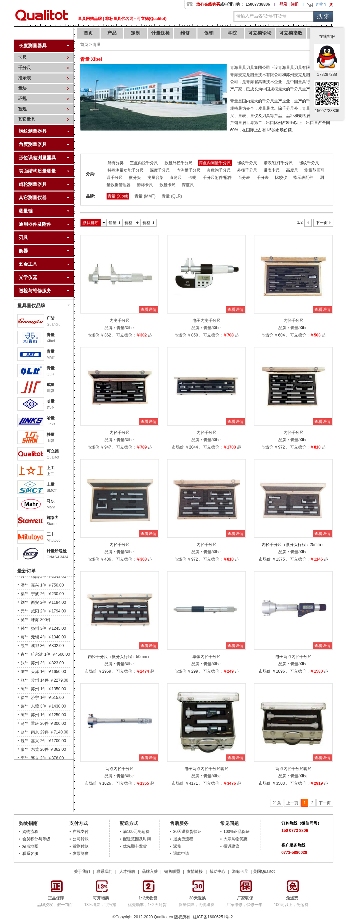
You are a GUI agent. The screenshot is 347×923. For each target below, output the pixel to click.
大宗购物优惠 (235, 839)
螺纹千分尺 (247, 163)
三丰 (51, 534)
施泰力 (53, 517)
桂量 (51, 434)
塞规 (22, 108)
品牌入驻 (150, 871)
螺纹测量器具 (33, 131)
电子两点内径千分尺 (293, 656)
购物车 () (324, 4)
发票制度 (81, 853)
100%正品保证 (236, 831)
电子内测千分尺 (206, 320)
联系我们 (105, 871)
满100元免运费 (136, 831)
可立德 (53, 451)
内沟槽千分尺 (188, 170)
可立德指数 (290, 33)
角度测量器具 (33, 144)
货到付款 (81, 846)
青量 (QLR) (172, 196)
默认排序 (91, 222)
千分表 (263, 177)
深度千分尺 (160, 170)
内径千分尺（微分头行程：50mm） (119, 656)
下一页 (322, 222)
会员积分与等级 (36, 839)
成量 (51, 384)
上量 (51, 484)
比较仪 (281, 177)
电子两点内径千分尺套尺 (206, 768)
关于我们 (82, 871)
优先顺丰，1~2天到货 (147, 899)
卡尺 (22, 57)
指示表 (24, 77)
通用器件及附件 (35, 224)
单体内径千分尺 (206, 656)
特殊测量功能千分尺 (126, 170)
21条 (276, 803)
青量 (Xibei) (118, 196)
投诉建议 (231, 846)
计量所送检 (57, 551)
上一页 (292, 803)
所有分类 (116, 163)
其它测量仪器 (33, 197)
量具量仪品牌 (43, 305)
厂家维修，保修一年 (244, 899)
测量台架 (156, 177)
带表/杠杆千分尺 (278, 163)
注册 (295, 4)
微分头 (135, 177)
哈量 (51, 401)
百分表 (244, 177)
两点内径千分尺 (120, 768)
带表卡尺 (272, 170)
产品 (112, 33)
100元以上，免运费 (291, 899)
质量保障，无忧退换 (196, 899)
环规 (22, 98)
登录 (283, 4)
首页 (88, 33)
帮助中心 (217, 871)
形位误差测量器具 (37, 157)
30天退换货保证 (187, 831)
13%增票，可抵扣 (100, 899)
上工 (51, 467)
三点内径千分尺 (144, 163)
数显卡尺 (167, 185)
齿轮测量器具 (33, 184)
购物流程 (30, 831)
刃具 (23, 237)
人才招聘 (127, 871)
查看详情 (149, 309)
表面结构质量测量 (37, 171)
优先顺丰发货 (135, 846)
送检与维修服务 (35, 290)
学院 (232, 33)
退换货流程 (183, 839)
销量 (113, 222)
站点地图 (30, 846)
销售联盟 (172, 871)
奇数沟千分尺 (219, 170)
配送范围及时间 (137, 839)
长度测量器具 (33, 45)
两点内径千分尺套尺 (293, 768)
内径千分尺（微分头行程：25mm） (293, 544)
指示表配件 (303, 177)
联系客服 (30, 853)
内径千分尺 (293, 320)
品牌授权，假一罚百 (55, 899)
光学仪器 (28, 277)
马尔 (51, 501)
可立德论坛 (259, 33)
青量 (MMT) (145, 196)
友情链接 (195, 871)
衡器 (23, 250)
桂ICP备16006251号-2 (212, 917)
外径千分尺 (247, 170)
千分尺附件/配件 (217, 177)
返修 (177, 846)
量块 (22, 88)
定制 (135, 33)
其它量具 (26, 119)
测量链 (26, 210)
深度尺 (188, 185)
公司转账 (81, 839)
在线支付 (81, 831)
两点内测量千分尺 (215, 163)
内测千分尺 (120, 320)
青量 (51, 334)
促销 (208, 33)
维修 (185, 33)
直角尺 (176, 177)
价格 (129, 222)
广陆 (51, 318)
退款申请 (181, 853)
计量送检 (160, 33)
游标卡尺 (145, 185)
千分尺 (24, 67)
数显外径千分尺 (178, 163)
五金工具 (28, 264)
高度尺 (292, 170)
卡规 (192, 177)
